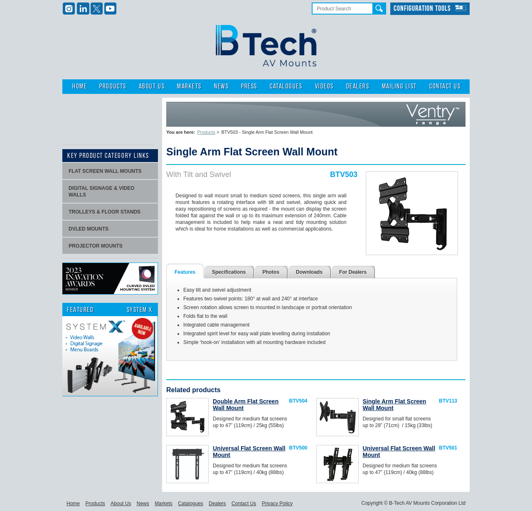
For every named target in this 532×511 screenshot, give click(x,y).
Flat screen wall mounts (105, 171)
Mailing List (399, 86)
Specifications (229, 272)
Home (79, 86)
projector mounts (96, 246)
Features (185, 272)
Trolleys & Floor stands (104, 212)
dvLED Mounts (88, 229)
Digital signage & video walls (101, 191)
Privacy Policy (277, 503)
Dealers (357, 86)
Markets (189, 86)
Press (249, 86)
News (221, 86)
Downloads (309, 272)
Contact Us (445, 86)
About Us (152, 86)
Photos (270, 272)
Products (112, 86)
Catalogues (286, 86)
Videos (324, 86)
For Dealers (353, 272)
